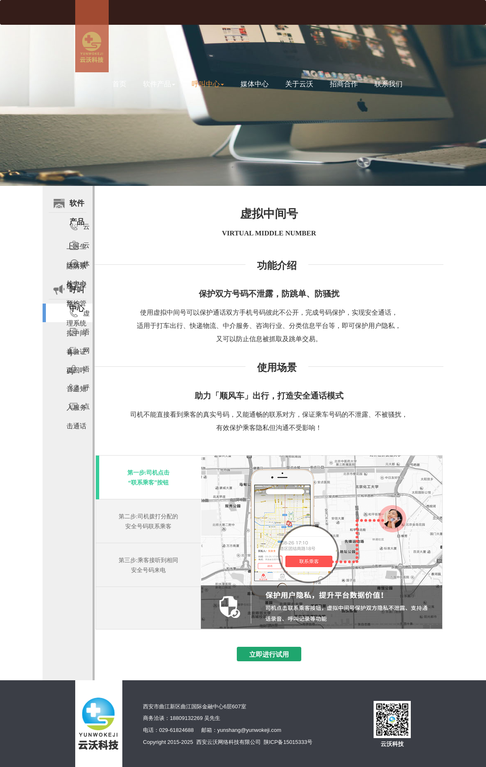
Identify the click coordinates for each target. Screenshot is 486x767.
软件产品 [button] (159, 84)
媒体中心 (255, 84)
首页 (119, 84)
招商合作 (344, 84)
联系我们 (388, 84)
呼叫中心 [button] (208, 84)
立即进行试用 (269, 654)
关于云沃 (299, 84)
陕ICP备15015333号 (288, 742)
